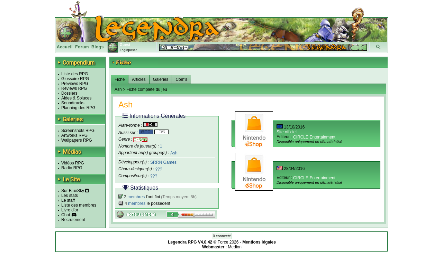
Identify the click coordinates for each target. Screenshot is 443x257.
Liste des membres (78, 205)
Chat (65, 214)
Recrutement (73, 219)
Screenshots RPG (77, 130)
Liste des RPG (74, 74)
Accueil (65, 47)
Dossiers (69, 93)
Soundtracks (72, 103)
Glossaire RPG (75, 78)
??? (158, 169)
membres (136, 196)
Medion (235, 247)
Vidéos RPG (72, 163)
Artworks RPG (74, 135)
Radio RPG (71, 167)
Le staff (68, 200)
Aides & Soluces (76, 98)
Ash (174, 152)
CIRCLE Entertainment (314, 137)
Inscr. (133, 50)
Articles (138, 79)
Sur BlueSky (75, 190)
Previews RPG (74, 83)
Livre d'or (69, 210)
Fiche (120, 79)
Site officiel (287, 132)
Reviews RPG (74, 88)
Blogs (97, 47)
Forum (82, 47)
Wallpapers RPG (76, 140)
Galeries (161, 79)
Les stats (69, 195)
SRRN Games (163, 162)
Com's (181, 79)
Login (124, 50)
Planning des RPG (78, 107)
